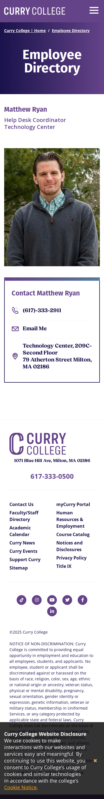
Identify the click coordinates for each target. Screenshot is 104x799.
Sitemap (18, 568)
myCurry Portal (73, 504)
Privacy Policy (71, 558)
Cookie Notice (20, 787)
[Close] (95, 761)
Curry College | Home (25, 30)
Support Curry (24, 559)
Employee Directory (71, 30)
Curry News (22, 543)
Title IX (64, 566)
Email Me (35, 329)
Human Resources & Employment (70, 519)
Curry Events (23, 551)
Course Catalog (73, 534)
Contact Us (21, 504)
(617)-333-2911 (42, 311)
